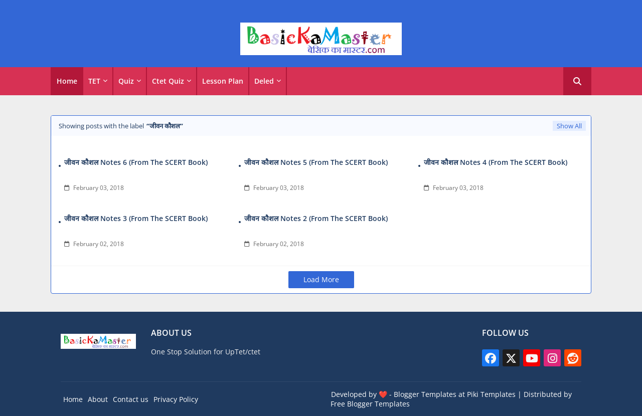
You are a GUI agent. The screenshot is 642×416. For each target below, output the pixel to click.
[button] (577, 81)
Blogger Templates (425, 394)
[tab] (67, 81)
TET (94, 81)
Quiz (126, 81)
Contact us (130, 399)
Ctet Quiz (168, 81)
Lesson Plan (222, 81)
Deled (264, 81)
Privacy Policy (175, 399)
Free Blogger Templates (370, 403)
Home (67, 81)
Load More (321, 279)
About (98, 399)
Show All (569, 125)
